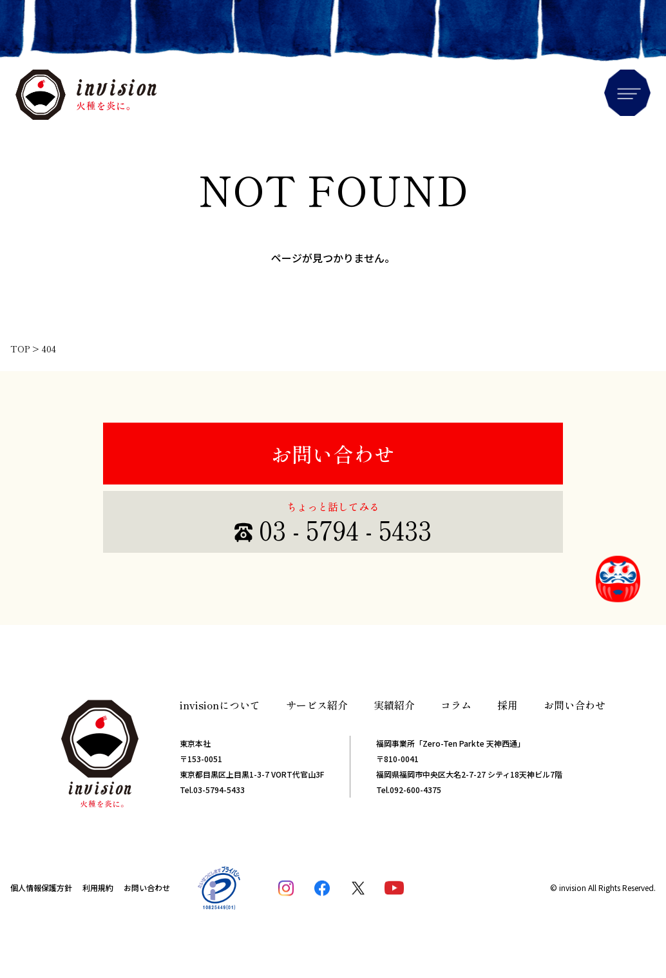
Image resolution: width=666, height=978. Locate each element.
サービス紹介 (317, 705)
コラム (456, 705)
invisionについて (220, 705)
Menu (627, 93)
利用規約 (97, 887)
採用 (507, 705)
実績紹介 (394, 705)
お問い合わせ (333, 453)
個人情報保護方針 (41, 887)
